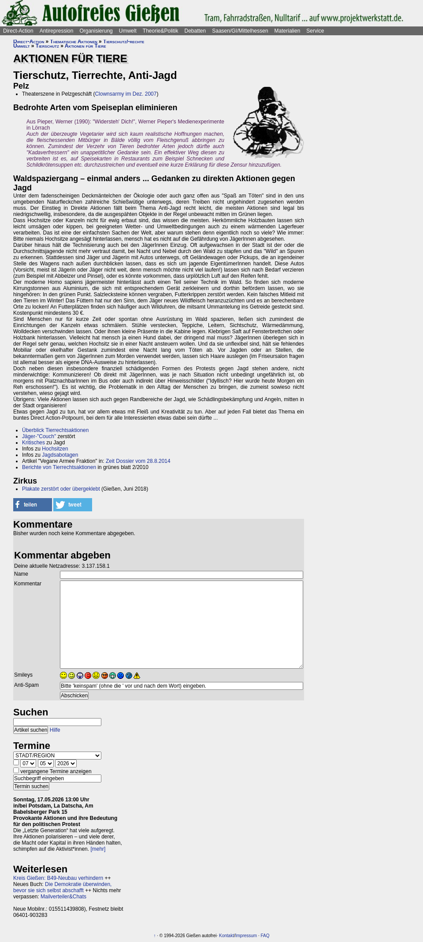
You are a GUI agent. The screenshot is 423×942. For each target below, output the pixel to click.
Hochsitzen (55, 449)
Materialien (288, 31)
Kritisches (33, 442)
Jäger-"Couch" (39, 436)
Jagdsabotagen (60, 455)
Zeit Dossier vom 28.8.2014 (138, 461)
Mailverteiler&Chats (63, 897)
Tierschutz (47, 46)
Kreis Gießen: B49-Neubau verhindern (58, 878)
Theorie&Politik (160, 31)
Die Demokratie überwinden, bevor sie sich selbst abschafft (62, 887)
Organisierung (95, 31)
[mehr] (97, 849)
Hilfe (55, 730)
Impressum (246, 935)
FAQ (265, 935)
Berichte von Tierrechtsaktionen (59, 467)
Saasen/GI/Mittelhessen (240, 31)
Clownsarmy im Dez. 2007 (125, 94)
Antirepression (57, 31)
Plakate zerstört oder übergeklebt (61, 489)
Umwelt (128, 31)
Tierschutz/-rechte (123, 41)
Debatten (195, 31)
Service (315, 31)
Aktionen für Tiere (85, 46)
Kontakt (226, 935)
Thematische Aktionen (73, 41)
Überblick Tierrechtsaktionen (55, 430)
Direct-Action (18, 31)
